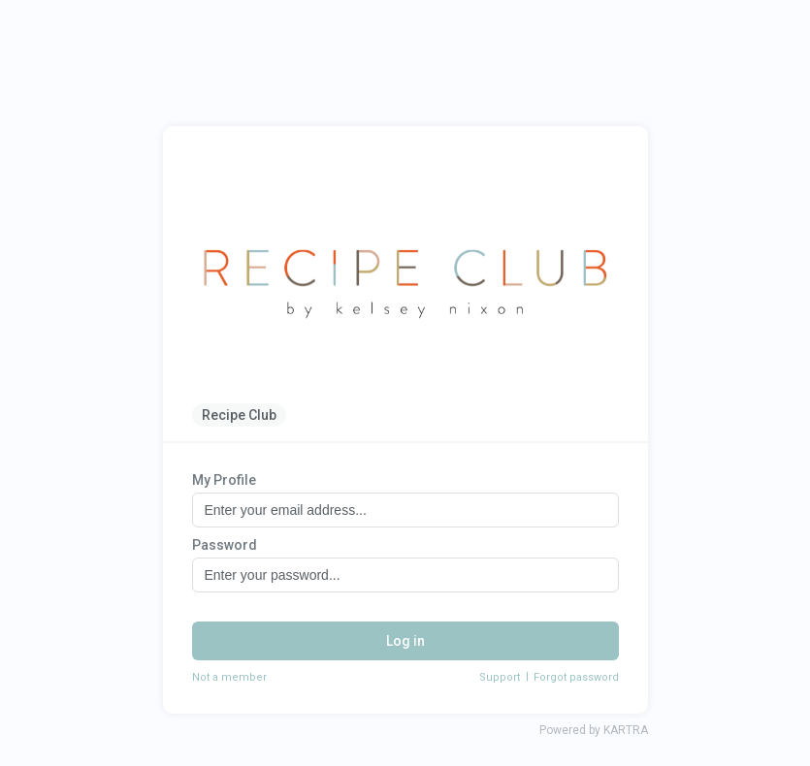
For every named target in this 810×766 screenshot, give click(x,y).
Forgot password (576, 677)
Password (224, 545)
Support (499, 677)
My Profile (224, 480)
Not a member (229, 677)
